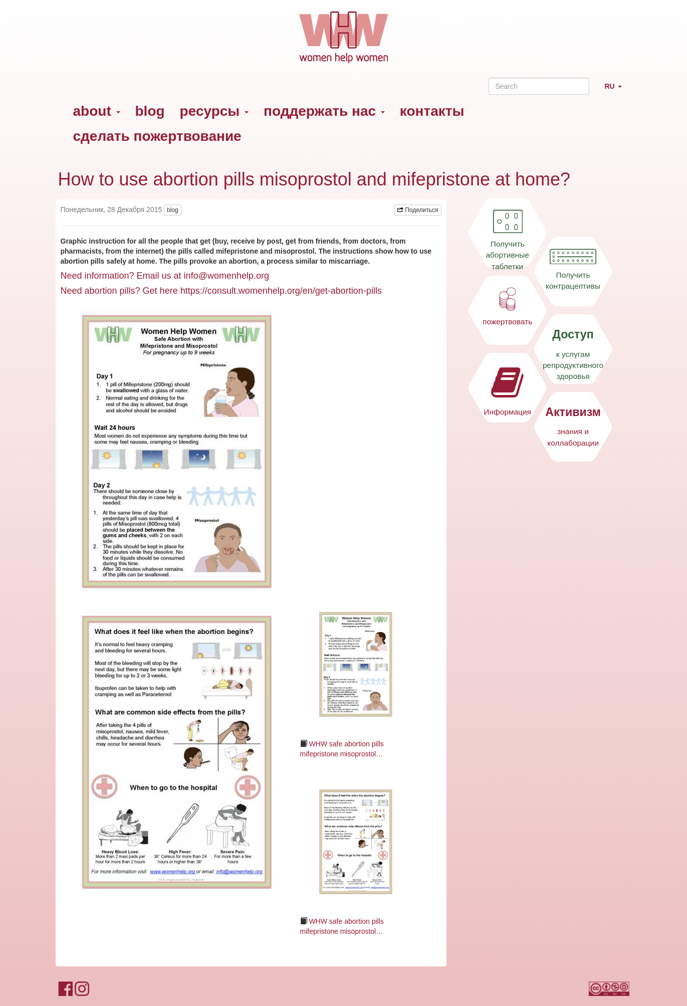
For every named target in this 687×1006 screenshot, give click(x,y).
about (96, 111)
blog (150, 111)
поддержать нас (324, 111)
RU (616, 90)
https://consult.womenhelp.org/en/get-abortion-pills (281, 291)
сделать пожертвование (157, 136)
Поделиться (417, 210)
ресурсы (214, 111)
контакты (432, 111)
